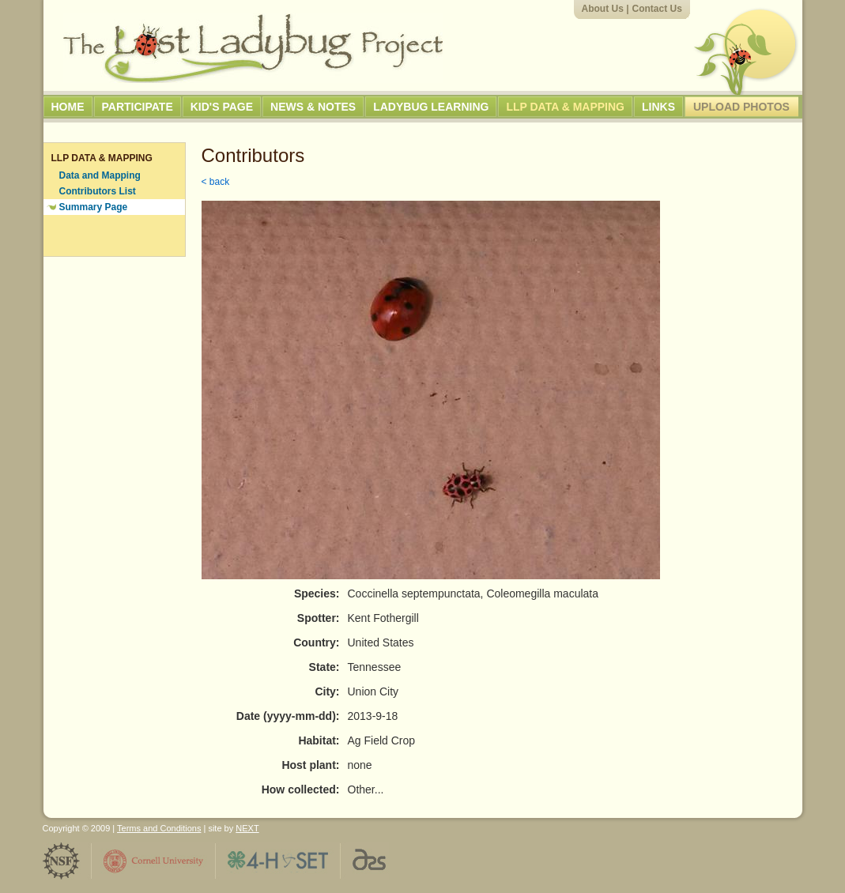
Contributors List (97, 191)
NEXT (247, 828)
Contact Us (657, 8)
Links (658, 106)
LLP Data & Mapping (565, 106)
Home (68, 106)
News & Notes (313, 106)
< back (216, 181)
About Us (603, 8)
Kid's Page (222, 106)
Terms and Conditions (159, 828)
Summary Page (93, 207)
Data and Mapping (100, 175)
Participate (137, 106)
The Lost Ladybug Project (253, 48)
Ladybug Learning (431, 106)
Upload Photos (741, 106)
